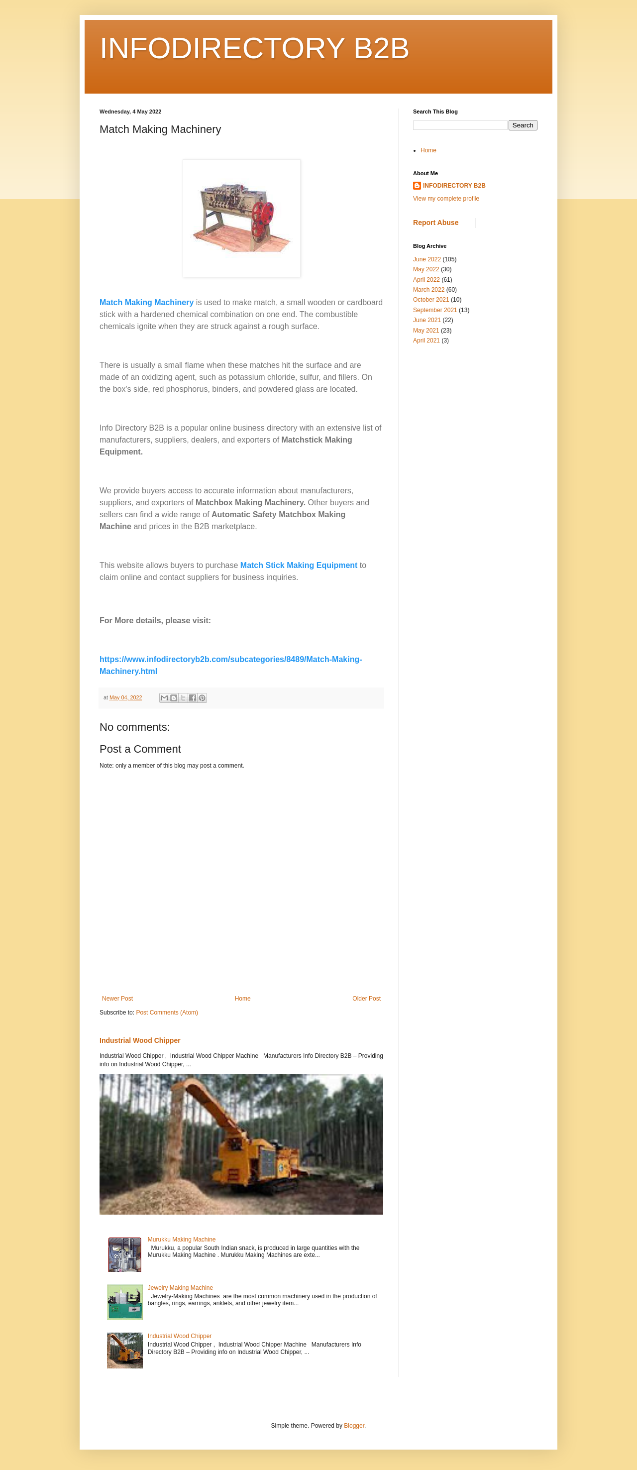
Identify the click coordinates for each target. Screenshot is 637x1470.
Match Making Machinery (147, 302)
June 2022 (427, 259)
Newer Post (117, 998)
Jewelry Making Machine (180, 1287)
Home (243, 998)
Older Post (366, 998)
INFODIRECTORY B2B (255, 48)
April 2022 (426, 279)
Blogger (354, 1425)
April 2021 (426, 340)
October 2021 (431, 299)
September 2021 (435, 310)
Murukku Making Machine (182, 1239)
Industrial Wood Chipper (140, 1040)
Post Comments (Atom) (167, 1012)
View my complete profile (446, 198)
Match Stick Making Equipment (299, 565)
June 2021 (427, 320)
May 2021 (426, 330)
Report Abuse (435, 222)
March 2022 (428, 289)
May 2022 (426, 269)
